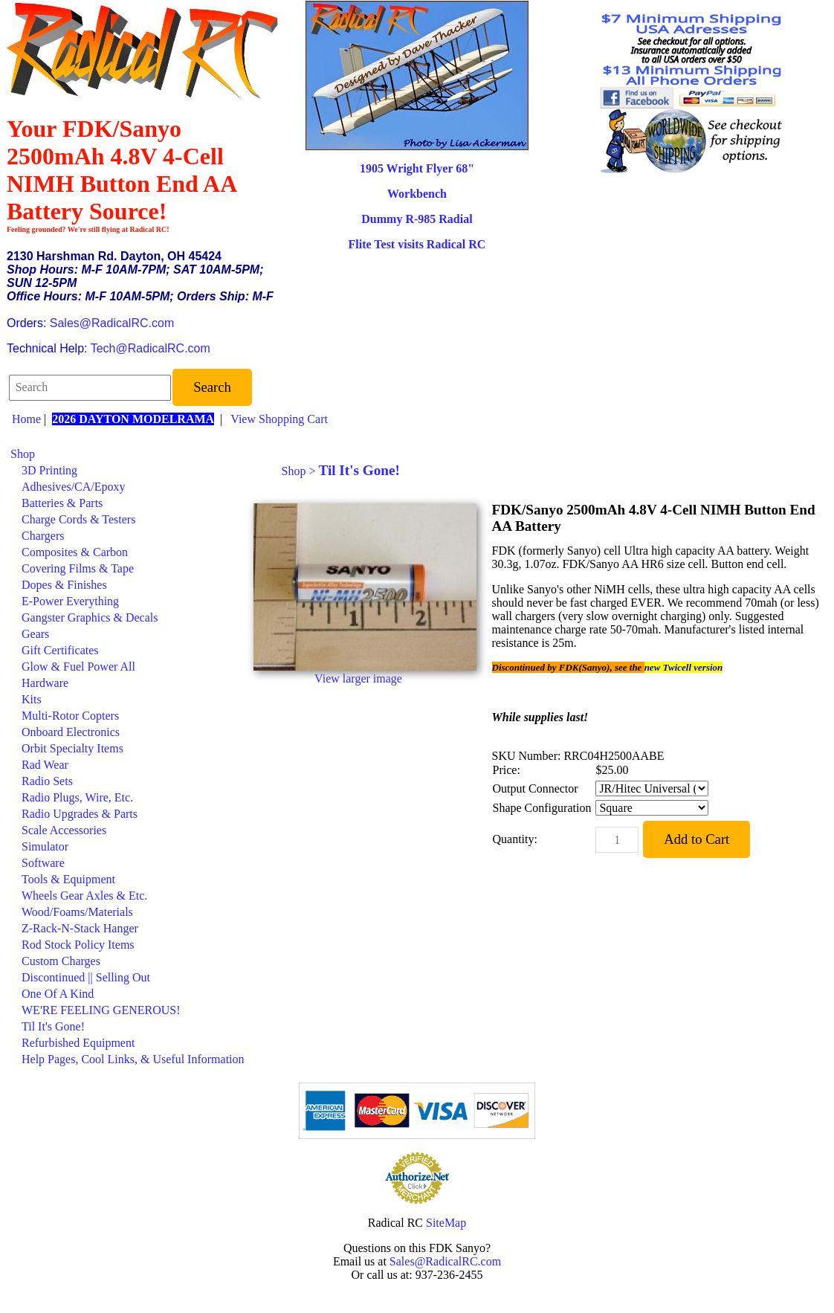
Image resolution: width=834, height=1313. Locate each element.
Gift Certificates (60, 650)
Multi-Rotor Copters (70, 715)
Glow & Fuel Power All (78, 666)
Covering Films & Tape (78, 568)
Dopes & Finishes (64, 584)
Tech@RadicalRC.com (150, 348)
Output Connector (535, 788)
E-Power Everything (70, 601)
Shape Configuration (542, 807)
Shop (22, 454)
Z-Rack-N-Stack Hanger (80, 928)
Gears (35, 634)
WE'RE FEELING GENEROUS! (101, 1010)
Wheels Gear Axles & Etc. (84, 895)
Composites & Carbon (75, 552)
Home (26, 419)
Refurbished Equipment (78, 1042)
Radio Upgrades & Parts (80, 813)
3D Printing (49, 470)
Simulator (45, 846)
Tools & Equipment (68, 879)
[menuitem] (127, 454)
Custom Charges (61, 961)
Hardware (45, 683)
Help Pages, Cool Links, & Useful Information (133, 1059)
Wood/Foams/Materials (77, 912)
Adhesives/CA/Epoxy (74, 486)
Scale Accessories (64, 830)
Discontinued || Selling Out (86, 977)
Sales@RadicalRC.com (112, 323)
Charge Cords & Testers (78, 519)
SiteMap (446, 1222)
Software (43, 862)
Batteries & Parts (62, 503)
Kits (32, 699)
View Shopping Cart (279, 419)
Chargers (43, 535)
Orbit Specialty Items (72, 748)
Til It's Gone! (53, 1026)
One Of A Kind (58, 993)
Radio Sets (47, 781)
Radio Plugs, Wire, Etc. (77, 797)
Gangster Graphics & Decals (90, 617)
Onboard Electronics (71, 732)
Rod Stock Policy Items (78, 944)
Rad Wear (45, 764)
